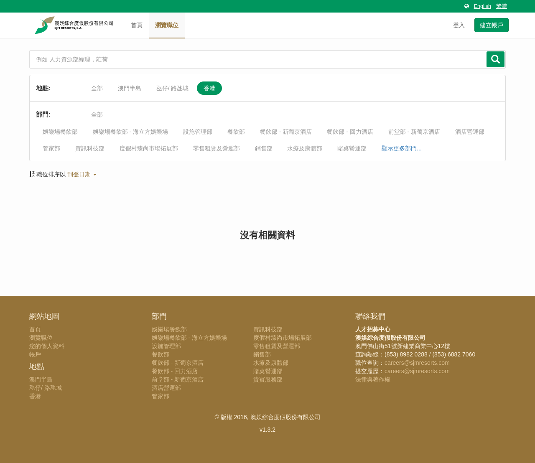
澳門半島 (129, 88)
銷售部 (264, 148)
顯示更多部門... (402, 148)
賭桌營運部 (352, 148)
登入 (459, 25)
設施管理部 (197, 131)
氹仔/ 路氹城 (172, 88)
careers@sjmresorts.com (417, 362)
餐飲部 (236, 131)
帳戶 (35, 354)
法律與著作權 (372, 379)
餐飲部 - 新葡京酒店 (286, 131)
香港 (209, 88)
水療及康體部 (304, 148)
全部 (97, 88)
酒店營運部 (469, 131)
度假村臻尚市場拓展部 (149, 148)
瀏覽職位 (166, 25)
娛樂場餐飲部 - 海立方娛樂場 (130, 131)
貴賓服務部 (268, 379)
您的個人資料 (46, 346)
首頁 (137, 25)
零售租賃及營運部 (216, 148)
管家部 (51, 148)
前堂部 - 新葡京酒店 (414, 131)
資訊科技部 (89, 148)
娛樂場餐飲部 (60, 131)
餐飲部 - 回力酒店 (350, 131)
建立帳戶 (491, 25)
